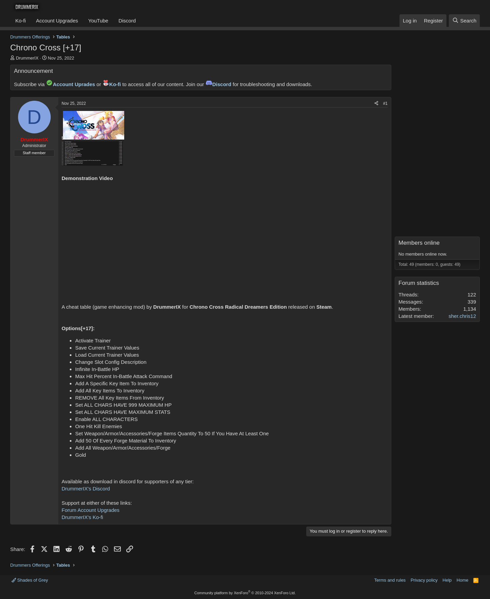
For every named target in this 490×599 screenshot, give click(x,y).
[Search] (464, 20)
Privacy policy (424, 580)
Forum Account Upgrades (90, 510)
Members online (419, 243)
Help (447, 580)
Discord (127, 20)
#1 (385, 103)
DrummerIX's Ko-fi (82, 517)
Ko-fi (20, 20)
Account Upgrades (57, 20)
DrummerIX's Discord (86, 488)
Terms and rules (390, 580)
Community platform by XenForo (245, 593)
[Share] (376, 104)
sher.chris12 (462, 316)
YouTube (98, 20)
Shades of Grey (30, 580)
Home (463, 580)
